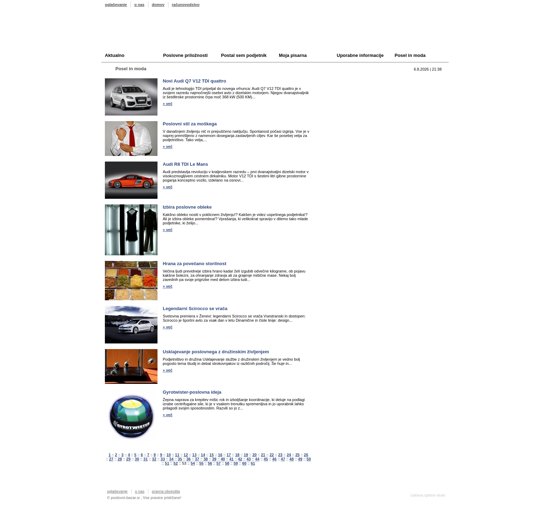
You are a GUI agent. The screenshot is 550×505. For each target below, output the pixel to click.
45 (266, 459)
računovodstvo (186, 4)
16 (220, 455)
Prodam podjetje (346, 90)
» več (168, 103)
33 (163, 459)
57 (218, 463)
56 (210, 463)
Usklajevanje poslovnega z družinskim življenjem (216, 351)
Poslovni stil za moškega (190, 123)
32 (154, 459)
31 (145, 459)
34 (171, 459)
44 (257, 459)
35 (180, 459)
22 (271, 455)
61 (253, 463)
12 (186, 455)
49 (300, 459)
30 (137, 459)
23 (280, 455)
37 (197, 459)
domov (158, 4)
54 (192, 463)
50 (309, 459)
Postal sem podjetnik (244, 55)
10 (169, 455)
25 (297, 455)
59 (236, 463)
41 (231, 459)
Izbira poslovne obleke (187, 207)
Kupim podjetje (344, 101)
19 (246, 455)
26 (306, 455)
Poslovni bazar (146, 32)
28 (120, 459)
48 (291, 459)
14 (203, 455)
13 (194, 455)
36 (188, 459)
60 (244, 463)
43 (249, 459)
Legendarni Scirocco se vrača (195, 308)
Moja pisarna (293, 55)
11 (177, 455)
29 (128, 459)
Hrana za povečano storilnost (194, 263)
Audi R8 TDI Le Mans (185, 164)
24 (289, 455)
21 (263, 455)
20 (254, 455)
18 (237, 455)
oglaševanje (116, 4)
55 (201, 463)
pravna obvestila (166, 491)
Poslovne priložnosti (185, 55)
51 (167, 463)
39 (214, 459)
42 (240, 459)
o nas (139, 4)
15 (211, 455)
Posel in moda (410, 55)
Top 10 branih (343, 79)
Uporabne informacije (360, 55)
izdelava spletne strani (427, 495)
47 (283, 459)
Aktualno (115, 55)
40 (223, 459)
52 (176, 463)
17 (229, 455)
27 (111, 459)
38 (205, 459)
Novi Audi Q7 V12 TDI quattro (194, 81)
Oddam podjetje (345, 111)
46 (274, 459)
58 (227, 463)
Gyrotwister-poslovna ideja (192, 392)
